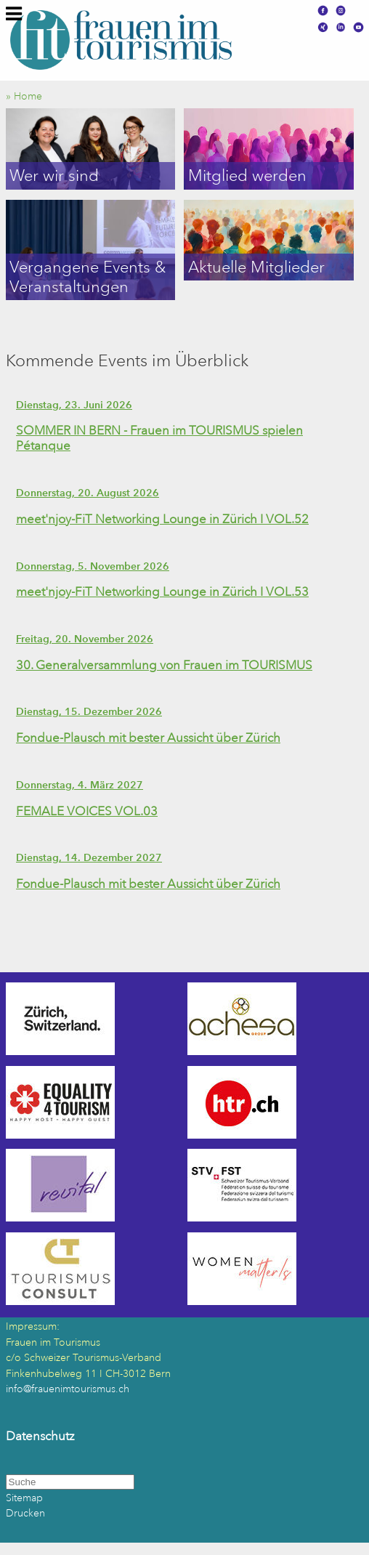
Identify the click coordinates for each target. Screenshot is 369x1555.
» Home (28, 96)
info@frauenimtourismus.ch (67, 1389)
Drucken (25, 1513)
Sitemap (24, 1498)
